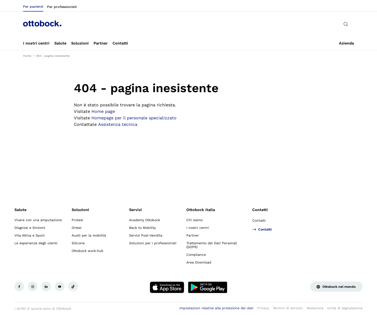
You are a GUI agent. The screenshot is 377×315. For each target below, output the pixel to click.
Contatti (260, 209)
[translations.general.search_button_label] (345, 24)
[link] (36, 43)
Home (27, 56)
